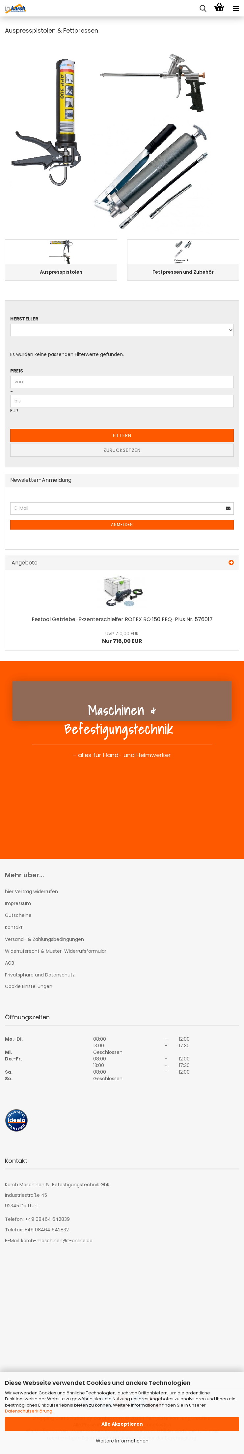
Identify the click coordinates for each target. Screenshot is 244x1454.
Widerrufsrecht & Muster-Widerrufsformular (55, 951)
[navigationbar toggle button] (236, 8)
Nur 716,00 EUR (122, 637)
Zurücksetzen (122, 450)
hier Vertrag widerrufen (31, 891)
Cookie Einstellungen (28, 986)
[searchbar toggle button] (203, 8)
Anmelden (122, 524)
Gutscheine (18, 915)
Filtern (122, 435)
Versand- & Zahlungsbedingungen (44, 939)
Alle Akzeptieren (122, 1424)
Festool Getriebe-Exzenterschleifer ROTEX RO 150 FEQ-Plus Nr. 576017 (122, 619)
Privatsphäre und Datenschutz (40, 975)
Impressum (18, 903)
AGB (9, 963)
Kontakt (14, 927)
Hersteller (24, 318)
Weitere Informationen (122, 1441)
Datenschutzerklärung (28, 1411)
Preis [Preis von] (16, 371)
